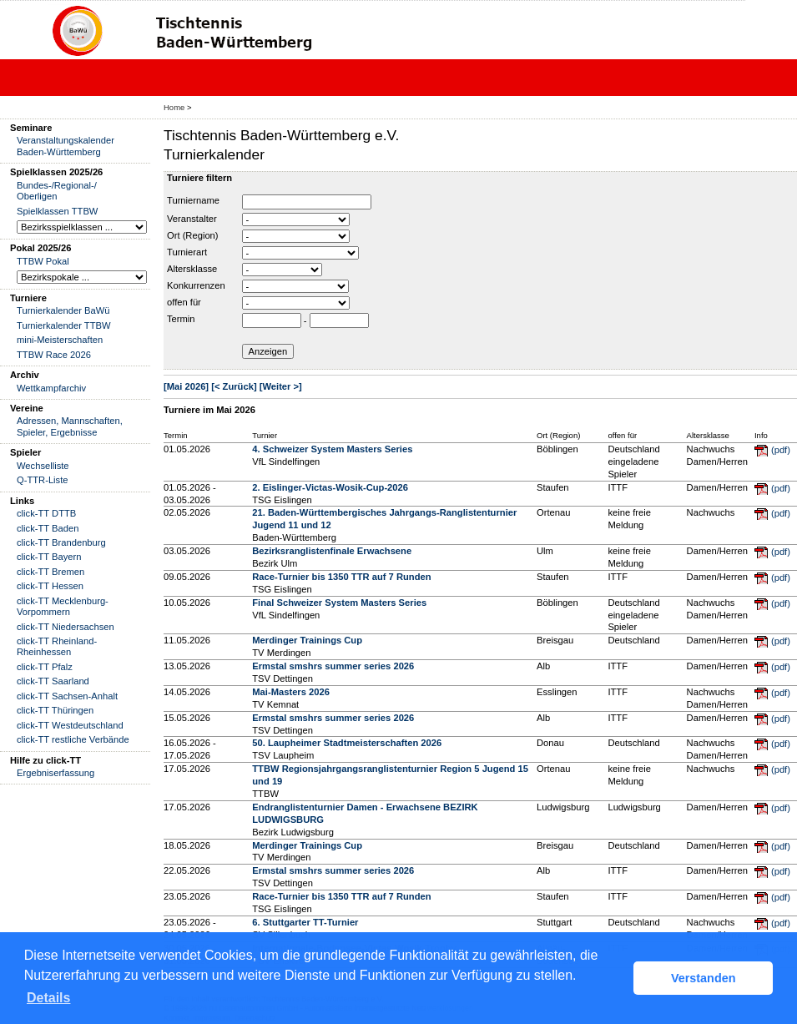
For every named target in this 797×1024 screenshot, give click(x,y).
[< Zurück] (233, 386)
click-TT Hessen (50, 586)
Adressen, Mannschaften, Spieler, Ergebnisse (70, 426)
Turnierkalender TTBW (64, 325)
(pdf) (780, 450)
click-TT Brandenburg (61, 542)
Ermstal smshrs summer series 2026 (333, 666)
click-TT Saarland (53, 681)
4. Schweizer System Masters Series (332, 449)
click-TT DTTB (46, 513)
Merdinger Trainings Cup (307, 640)
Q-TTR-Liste (42, 480)
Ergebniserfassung (55, 773)
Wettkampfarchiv (51, 388)
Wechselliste (43, 466)
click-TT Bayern (49, 557)
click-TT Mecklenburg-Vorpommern (62, 606)
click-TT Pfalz (45, 667)
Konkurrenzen (196, 285)
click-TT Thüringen (55, 710)
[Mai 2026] (186, 386)
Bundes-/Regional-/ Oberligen (57, 190)
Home (174, 107)
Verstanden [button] (703, 978)
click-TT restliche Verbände (73, 739)
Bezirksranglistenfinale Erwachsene (331, 551)
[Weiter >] (281, 386)
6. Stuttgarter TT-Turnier (305, 922)
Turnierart (187, 252)
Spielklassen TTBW (57, 211)
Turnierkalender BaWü (63, 310)
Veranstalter (192, 219)
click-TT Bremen (50, 572)
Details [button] (48, 998)
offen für (184, 302)
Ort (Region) (193, 235)
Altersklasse (192, 269)
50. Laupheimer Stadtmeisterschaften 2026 (346, 743)
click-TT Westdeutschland (70, 725)
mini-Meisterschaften (60, 340)
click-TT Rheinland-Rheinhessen (57, 646)
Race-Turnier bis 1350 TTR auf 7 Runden (341, 577)
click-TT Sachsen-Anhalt (67, 696)
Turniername (193, 200)
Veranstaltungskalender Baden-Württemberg (65, 145)
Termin (181, 319)
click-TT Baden (47, 528)
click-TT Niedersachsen (65, 627)
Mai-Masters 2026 (291, 692)
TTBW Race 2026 (54, 355)
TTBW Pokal (43, 261)
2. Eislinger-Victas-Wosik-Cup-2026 (330, 487)
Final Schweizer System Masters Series (339, 603)
